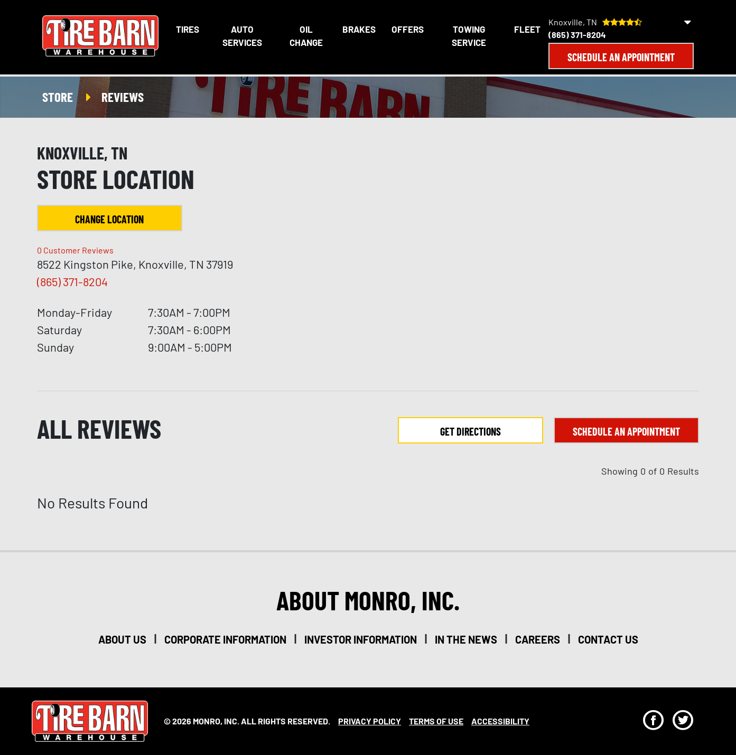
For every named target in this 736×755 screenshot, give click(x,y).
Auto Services (242, 36)
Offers (408, 29)
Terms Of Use (436, 721)
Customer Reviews (75, 250)
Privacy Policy (369, 721)
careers (537, 639)
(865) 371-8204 (577, 35)
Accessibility (500, 721)
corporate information (225, 639)
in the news (466, 639)
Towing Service (469, 36)
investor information (360, 639)
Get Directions (470, 431)
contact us (608, 639)
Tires (187, 29)
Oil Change (306, 36)
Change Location (109, 219)
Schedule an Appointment (621, 57)
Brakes (359, 29)
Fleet (527, 29)
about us (122, 639)
